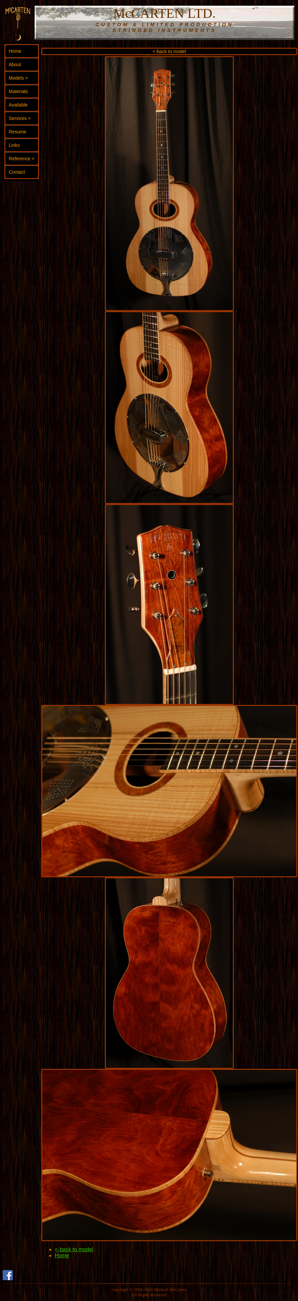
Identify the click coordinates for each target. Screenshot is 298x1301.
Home (15, 51)
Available (18, 105)
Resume (17, 131)
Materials (18, 91)
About (15, 64)
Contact (17, 172)
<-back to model (169, 51)
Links (14, 145)
